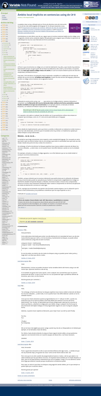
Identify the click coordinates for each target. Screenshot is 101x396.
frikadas (4, 183)
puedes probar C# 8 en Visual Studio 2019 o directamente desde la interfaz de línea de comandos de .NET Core (48, 116)
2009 (4, 123)
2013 (4, 114)
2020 (4, 39)
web (3, 240)
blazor (3, 156)
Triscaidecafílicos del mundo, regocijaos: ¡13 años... (10, 83)
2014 (4, 111)
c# (2, 164)
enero (5, 100)
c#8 (29, 231)
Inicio (67, 4)
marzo (5, 96)
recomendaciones (6, 213)
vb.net (3, 235)
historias (4, 188)
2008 (4, 125)
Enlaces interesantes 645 (95, 71)
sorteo (3, 221)
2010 (4, 120)
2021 (4, 36)
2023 (4, 32)
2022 (4, 34)
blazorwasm (5, 159)
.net (3, 138)
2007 (4, 127)
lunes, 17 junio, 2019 (27, 351)
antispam (4, 144)
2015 (4, 109)
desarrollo (4, 175)
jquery (3, 195)
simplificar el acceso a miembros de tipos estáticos (36, 29)
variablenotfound (6, 232)
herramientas (5, 187)
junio (4, 52)
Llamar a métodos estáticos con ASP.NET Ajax (94, 55)
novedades (4, 206)
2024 (4, 30)
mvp (3, 200)
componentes (5, 167)
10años (4, 139)
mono (3, 198)
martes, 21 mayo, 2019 (28, 267)
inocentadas (5, 191)
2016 (4, 107)
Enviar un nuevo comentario (26, 385)
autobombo (5, 154)
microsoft (4, 196)
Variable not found (31, 203)
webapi (4, 242)
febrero (5, 98)
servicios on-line (6, 216)
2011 (4, 118)
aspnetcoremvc (6, 149)
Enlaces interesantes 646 (95, 29)
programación (5, 211)
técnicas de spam (6, 226)
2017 (4, 104)
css (3, 170)
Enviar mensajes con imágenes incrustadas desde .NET (94, 81)
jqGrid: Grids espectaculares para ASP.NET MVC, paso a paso (94, 64)
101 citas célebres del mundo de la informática (93, 39)
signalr (3, 217)
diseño (3, 177)
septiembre (6, 49)
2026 (4, 25)
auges (3, 152)
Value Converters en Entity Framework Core (10, 57)
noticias (4, 204)
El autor (72, 4)
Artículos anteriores (75, 390)
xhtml (3, 243)
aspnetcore (5, 148)
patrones (4, 208)
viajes (3, 237)
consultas (4, 169)
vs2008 (4, 239)
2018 (4, 102)
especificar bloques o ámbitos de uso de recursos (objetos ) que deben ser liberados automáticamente (41, 31)
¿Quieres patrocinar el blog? (49, 219)
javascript (4, 193)
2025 (4, 27)
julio (4, 50)
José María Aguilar (23, 271)
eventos (4, 182)
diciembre (6, 43)
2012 (4, 116)
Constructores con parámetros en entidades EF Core (8, 74)
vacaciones (4, 230)
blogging (4, 161)
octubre (5, 47)
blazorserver (5, 157)
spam (3, 222)
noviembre (6, 45)
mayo (4, 54)
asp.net (4, 146)
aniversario (5, 143)
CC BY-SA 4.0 (71, 394)
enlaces (4, 178)
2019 (4, 41)
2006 (4, 130)
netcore (4, 203)
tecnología (4, 227)
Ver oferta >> (22, 217)
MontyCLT (21, 239)
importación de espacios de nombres (34, 28)
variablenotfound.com (7, 234)
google (3, 185)
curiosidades (5, 172)
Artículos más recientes (25, 390)
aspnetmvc (4, 151)
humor (3, 190)
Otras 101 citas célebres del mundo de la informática (94, 47)
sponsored (4, 224)
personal (4, 209)
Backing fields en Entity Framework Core (10, 88)
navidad (4, 201)
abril (4, 94)
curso (3, 174)
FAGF (19, 295)
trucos (3, 229)
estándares (5, 180)
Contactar (79, 4)
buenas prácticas (6, 162)
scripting (4, 214)
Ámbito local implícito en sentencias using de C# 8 (10, 65)
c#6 (3, 165)
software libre (5, 219)
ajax (3, 141)
